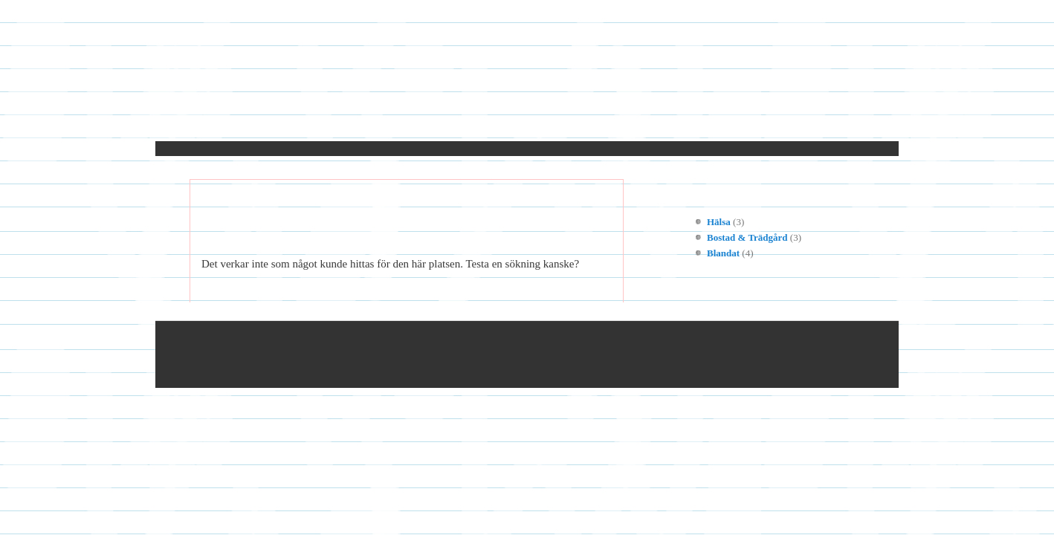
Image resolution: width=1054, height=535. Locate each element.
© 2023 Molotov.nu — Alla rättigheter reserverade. (335, 354)
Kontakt (290, 121)
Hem (230, 121)
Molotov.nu (527, 81)
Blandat (723, 253)
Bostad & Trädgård (747, 237)
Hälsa (719, 221)
